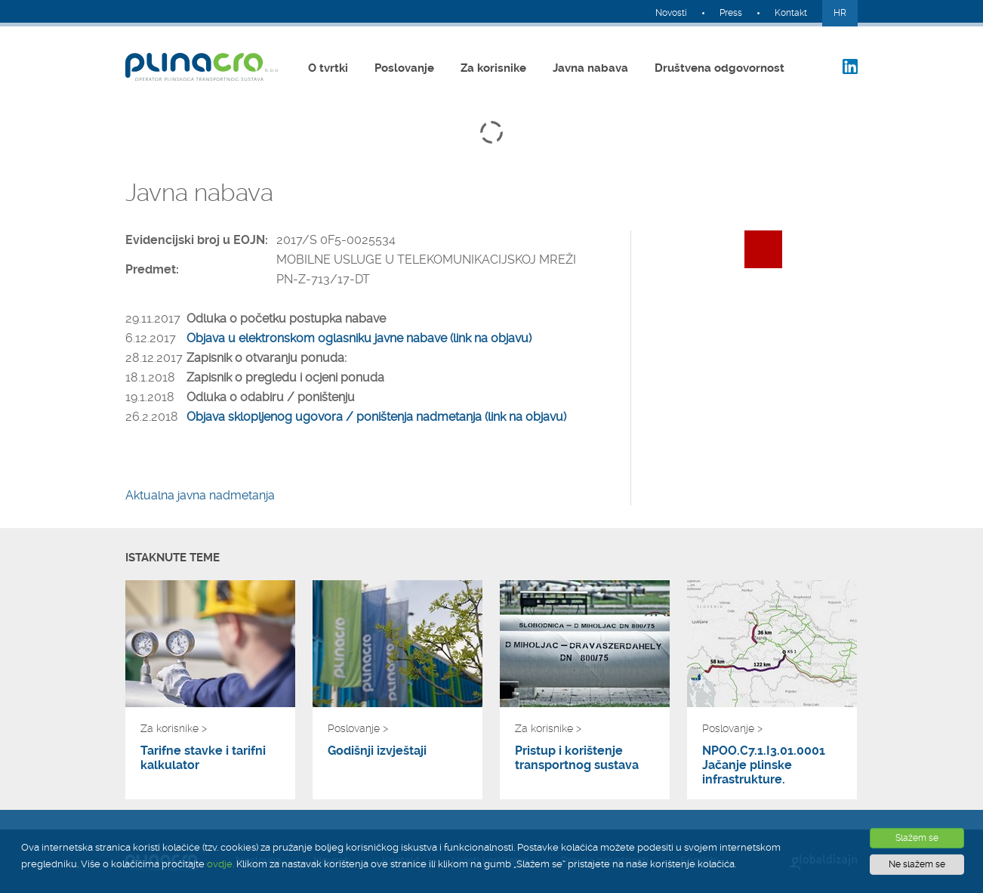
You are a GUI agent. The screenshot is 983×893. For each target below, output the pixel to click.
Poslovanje (404, 68)
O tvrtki (328, 68)
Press (731, 13)
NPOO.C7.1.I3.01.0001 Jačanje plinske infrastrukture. (763, 764)
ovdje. (220, 864)
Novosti (671, 13)
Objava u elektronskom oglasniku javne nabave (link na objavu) (359, 338)
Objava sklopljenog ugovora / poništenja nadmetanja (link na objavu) (376, 416)
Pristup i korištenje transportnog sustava (577, 757)
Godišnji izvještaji (377, 750)
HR (840, 13)
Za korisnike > (173, 728)
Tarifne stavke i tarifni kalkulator (203, 757)
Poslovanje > (358, 728)
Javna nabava (590, 68)
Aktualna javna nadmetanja (200, 495)
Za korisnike (493, 68)
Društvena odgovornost (719, 68)
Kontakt (791, 13)
